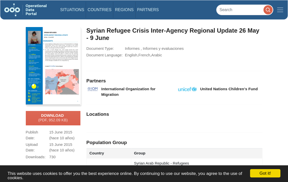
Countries (100, 10)
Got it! (265, 173)
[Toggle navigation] (280, 10)
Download (53, 118)
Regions (124, 10)
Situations (72, 10)
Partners (148, 10)
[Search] (244, 10)
